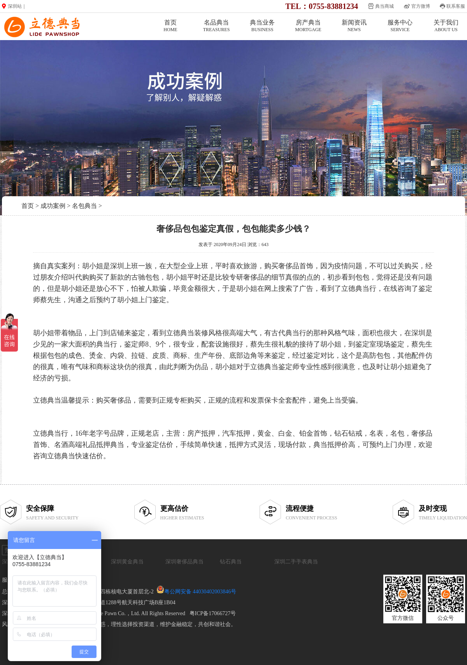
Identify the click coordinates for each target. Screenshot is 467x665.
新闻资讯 (354, 26)
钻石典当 (231, 562)
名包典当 (84, 205)
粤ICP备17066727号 (213, 613)
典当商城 (384, 6)
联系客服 (455, 6)
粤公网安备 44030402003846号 (200, 592)
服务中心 (400, 26)
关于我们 (446, 26)
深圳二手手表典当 (296, 562)
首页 (170, 26)
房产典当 (308, 26)
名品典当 (216, 26)
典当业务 (262, 26)
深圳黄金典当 (127, 562)
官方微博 (420, 6)
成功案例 (52, 205)
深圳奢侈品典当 (184, 562)
